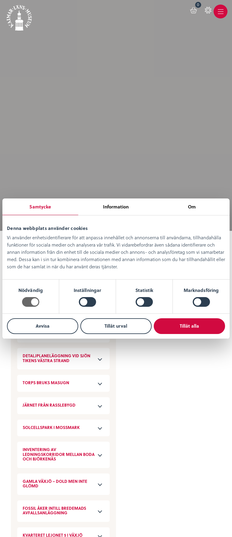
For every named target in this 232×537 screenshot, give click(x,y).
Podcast (92, 390)
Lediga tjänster (29, 382)
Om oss (20, 364)
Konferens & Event (177, 391)
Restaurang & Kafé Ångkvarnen (178, 403)
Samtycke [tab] (40, 206)
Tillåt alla (189, 326)
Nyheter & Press (102, 460)
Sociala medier (101, 442)
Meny (219, 17)
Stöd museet (98, 451)
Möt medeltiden (103, 407)
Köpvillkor (23, 442)
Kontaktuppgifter (104, 433)
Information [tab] (116, 206)
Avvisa (43, 326)
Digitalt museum (103, 372)
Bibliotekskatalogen (107, 398)
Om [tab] (192, 206)
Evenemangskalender (181, 382)
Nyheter (20, 373)
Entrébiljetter (171, 373)
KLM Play (94, 381)
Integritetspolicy (31, 433)
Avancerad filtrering (67, 56)
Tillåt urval (116, 326)
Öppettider (168, 364)
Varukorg (192, 9)
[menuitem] (188, 13)
